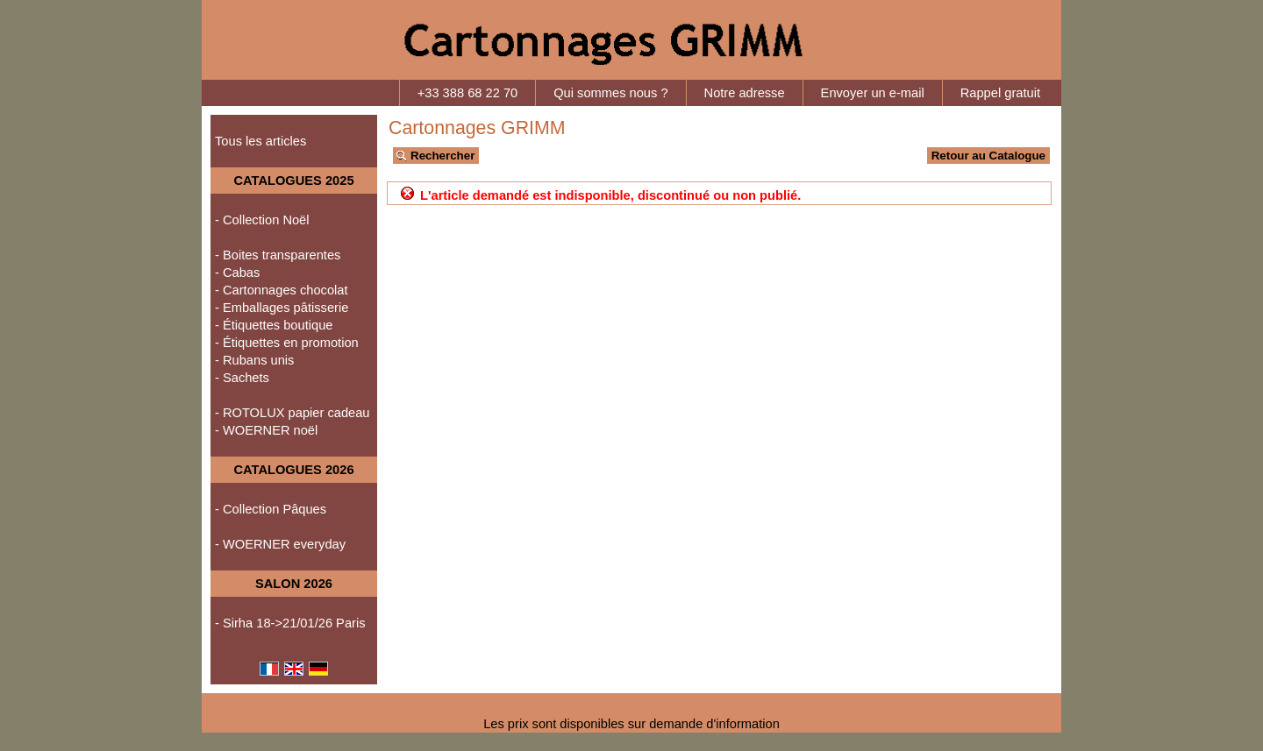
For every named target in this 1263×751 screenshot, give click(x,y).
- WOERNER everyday (280, 544)
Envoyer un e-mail (872, 93)
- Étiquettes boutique (273, 325)
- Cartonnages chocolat (281, 290)
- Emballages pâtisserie (281, 308)
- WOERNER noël (266, 430)
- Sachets (242, 378)
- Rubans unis (254, 360)
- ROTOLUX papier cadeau (292, 413)
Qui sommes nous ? (610, 93)
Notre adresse (744, 93)
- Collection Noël (262, 220)
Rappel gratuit (1000, 93)
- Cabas (237, 273)
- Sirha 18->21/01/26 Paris (290, 623)
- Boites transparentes (277, 255)
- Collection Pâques (270, 509)
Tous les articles (260, 141)
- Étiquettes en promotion (287, 343)
